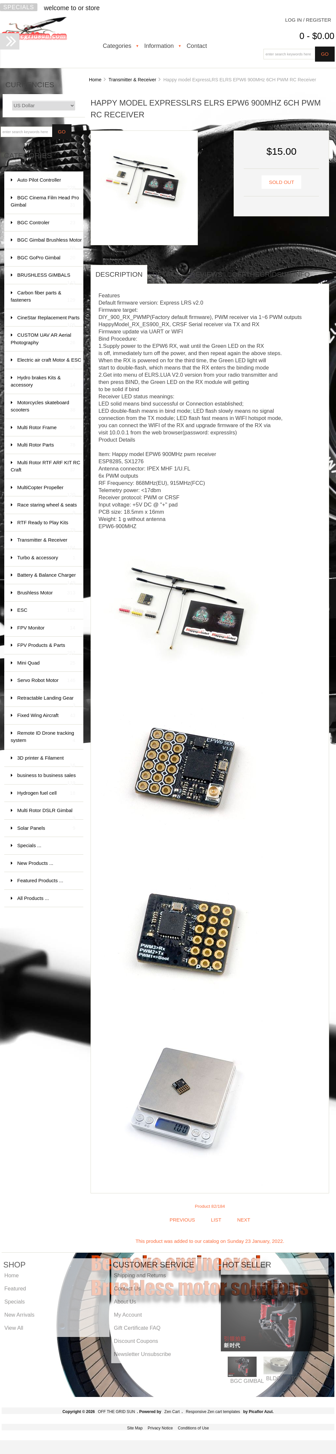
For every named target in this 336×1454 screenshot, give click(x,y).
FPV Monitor (46, 628)
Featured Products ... (40, 880)
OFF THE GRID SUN (116, 1411)
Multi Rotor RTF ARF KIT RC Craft (45, 467)
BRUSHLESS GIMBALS (46, 278)
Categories (117, 46)
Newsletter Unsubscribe (142, 1354)
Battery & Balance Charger (46, 578)
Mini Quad (46, 663)
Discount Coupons (136, 1341)
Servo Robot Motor (46, 680)
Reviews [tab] (206, 274)
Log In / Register (308, 20)
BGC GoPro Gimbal (46, 258)
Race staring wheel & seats (47, 508)
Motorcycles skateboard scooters (43, 407)
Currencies (30, 85)
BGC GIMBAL (247, 1381)
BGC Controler (46, 223)
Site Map (134, 1428)
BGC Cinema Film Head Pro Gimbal (45, 202)
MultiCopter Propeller (46, 491)
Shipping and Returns (140, 1275)
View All (13, 1328)
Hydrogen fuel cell (46, 793)
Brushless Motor (46, 593)
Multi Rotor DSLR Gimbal (46, 813)
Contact (197, 46)
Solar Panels (46, 828)
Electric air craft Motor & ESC (49, 363)
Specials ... (29, 845)
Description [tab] (119, 274)
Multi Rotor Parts (46, 445)
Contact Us (127, 1288)
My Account (128, 1315)
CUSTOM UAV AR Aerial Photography (43, 339)
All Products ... (33, 898)
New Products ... (35, 863)
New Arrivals (19, 1315)
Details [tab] (166, 274)
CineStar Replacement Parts (48, 321)
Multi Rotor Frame (46, 427)
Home (95, 79)
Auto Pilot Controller (46, 183)
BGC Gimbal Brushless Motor (49, 243)
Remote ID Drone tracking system (43, 737)
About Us (125, 1302)
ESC (46, 610)
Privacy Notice (160, 1428)
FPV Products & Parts (46, 648)
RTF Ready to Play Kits (46, 526)
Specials (18, 7)
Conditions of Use (193, 1428)
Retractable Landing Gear (46, 701)
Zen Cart (172, 1411)
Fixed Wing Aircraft (46, 715)
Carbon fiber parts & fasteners (43, 297)
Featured (15, 1288)
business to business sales (46, 778)
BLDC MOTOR (284, 1378)
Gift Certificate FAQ (137, 1328)
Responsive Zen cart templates (213, 1411)
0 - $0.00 (316, 36)
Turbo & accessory (46, 558)
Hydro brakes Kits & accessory (43, 382)
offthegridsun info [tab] (271, 274)
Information (159, 46)
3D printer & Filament (46, 761)
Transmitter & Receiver (132, 79)
